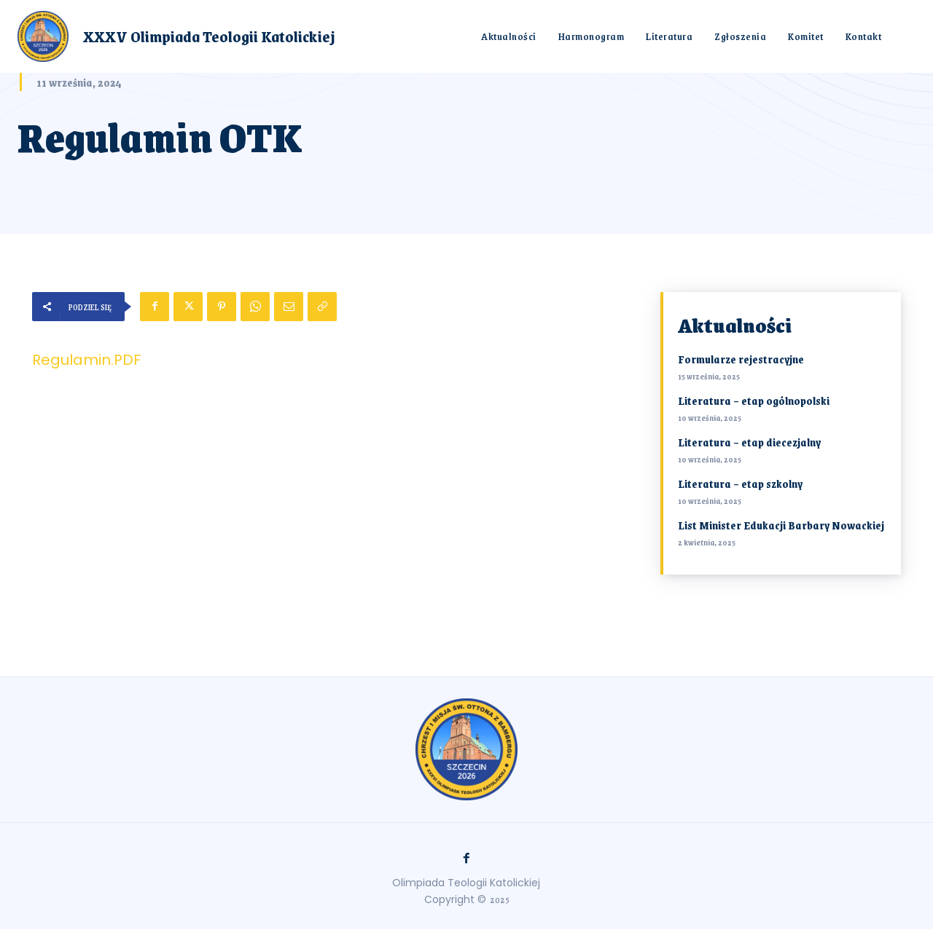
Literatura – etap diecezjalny (749, 442)
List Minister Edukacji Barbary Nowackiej (781, 525)
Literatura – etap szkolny (740, 483)
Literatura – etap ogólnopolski (753, 400)
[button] (907, 36)
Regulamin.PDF (86, 360)
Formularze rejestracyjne (741, 359)
